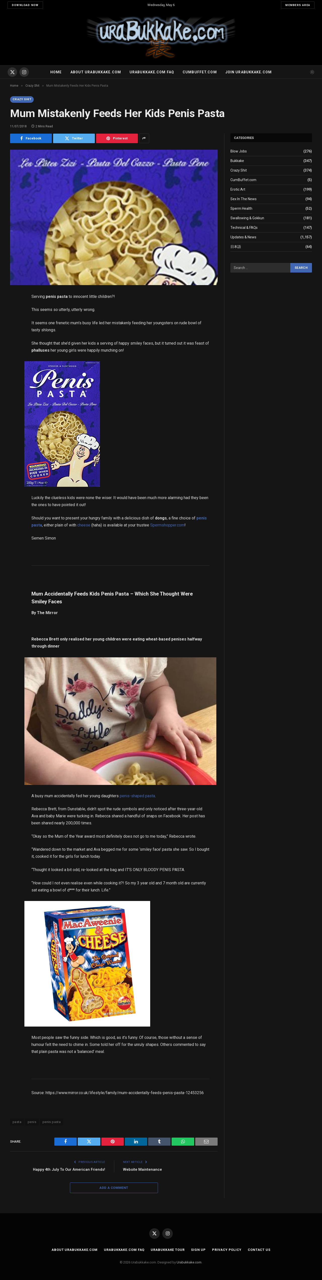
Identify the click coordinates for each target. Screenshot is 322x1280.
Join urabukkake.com (248, 72)
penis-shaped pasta (137, 795)
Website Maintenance (142, 1169)
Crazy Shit (22, 99)
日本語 (235, 247)
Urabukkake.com (189, 1262)
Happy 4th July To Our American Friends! (68, 1169)
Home (56, 72)
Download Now (25, 5)
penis (32, 1122)
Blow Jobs (238, 151)
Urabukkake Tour (168, 1250)
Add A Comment (113, 1188)
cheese (83, 525)
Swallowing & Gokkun (247, 218)
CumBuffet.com (243, 180)
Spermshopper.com (167, 525)
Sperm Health (241, 209)
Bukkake (237, 161)
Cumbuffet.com (200, 72)
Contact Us (259, 1250)
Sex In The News (243, 199)
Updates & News (243, 237)
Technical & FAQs (244, 228)
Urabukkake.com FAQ (152, 72)
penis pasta (52, 1122)
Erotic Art (237, 190)
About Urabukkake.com (95, 72)
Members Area (297, 5)
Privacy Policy (227, 1250)
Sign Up (198, 1250)
